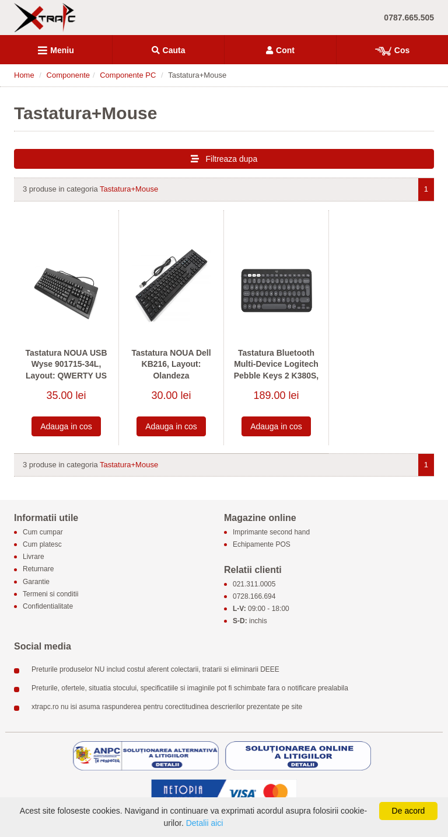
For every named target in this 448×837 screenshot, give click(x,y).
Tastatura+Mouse (129, 189)
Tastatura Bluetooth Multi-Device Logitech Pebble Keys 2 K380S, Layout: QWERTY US (276, 370)
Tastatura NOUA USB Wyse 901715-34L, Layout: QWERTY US (66, 364)
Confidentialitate (48, 606)
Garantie (36, 582)
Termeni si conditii (50, 594)
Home (24, 75)
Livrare (33, 557)
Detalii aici (204, 823)
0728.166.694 (254, 596)
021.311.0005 (254, 584)
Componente (68, 75)
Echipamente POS (261, 544)
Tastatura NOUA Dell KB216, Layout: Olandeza (171, 364)
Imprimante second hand (271, 532)
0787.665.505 (409, 17)
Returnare (38, 569)
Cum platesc (42, 544)
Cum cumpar (43, 532)
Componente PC (128, 75)
